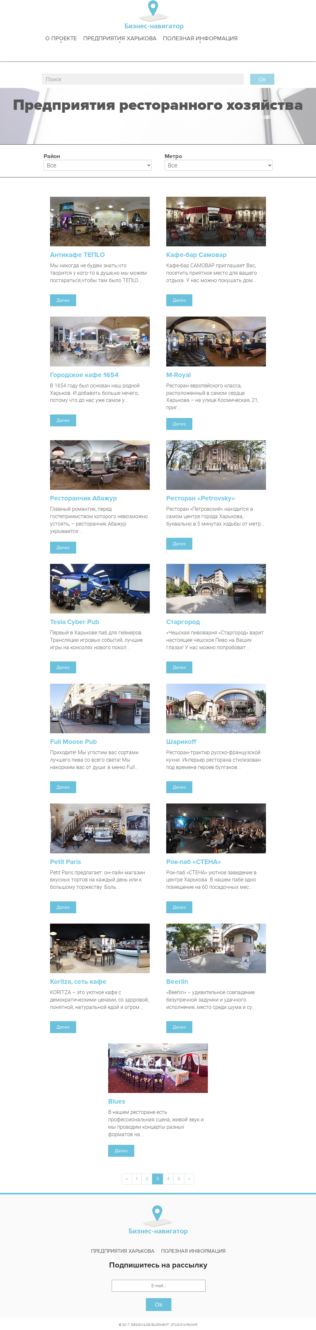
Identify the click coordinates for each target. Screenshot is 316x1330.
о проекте (61, 39)
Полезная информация (200, 39)
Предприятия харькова (120, 39)
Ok (158, 1304)
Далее (63, 300)
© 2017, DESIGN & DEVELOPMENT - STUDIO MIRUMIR (158, 1324)
